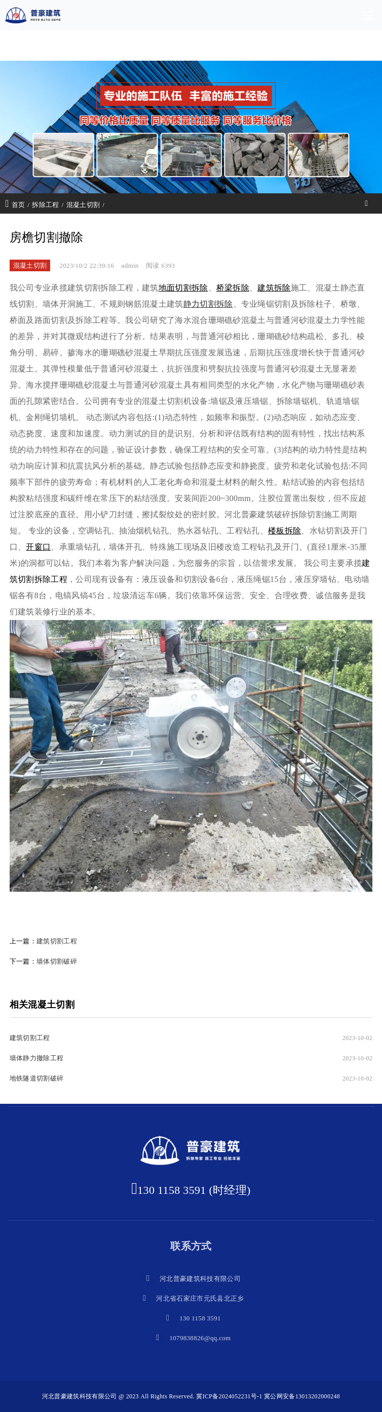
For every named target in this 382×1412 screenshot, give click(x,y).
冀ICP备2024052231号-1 (229, 1396)
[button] (191, 179)
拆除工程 (45, 205)
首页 (18, 205)
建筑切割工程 (56, 941)
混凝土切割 (83, 205)
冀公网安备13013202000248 (302, 1396)
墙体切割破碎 (56, 961)
